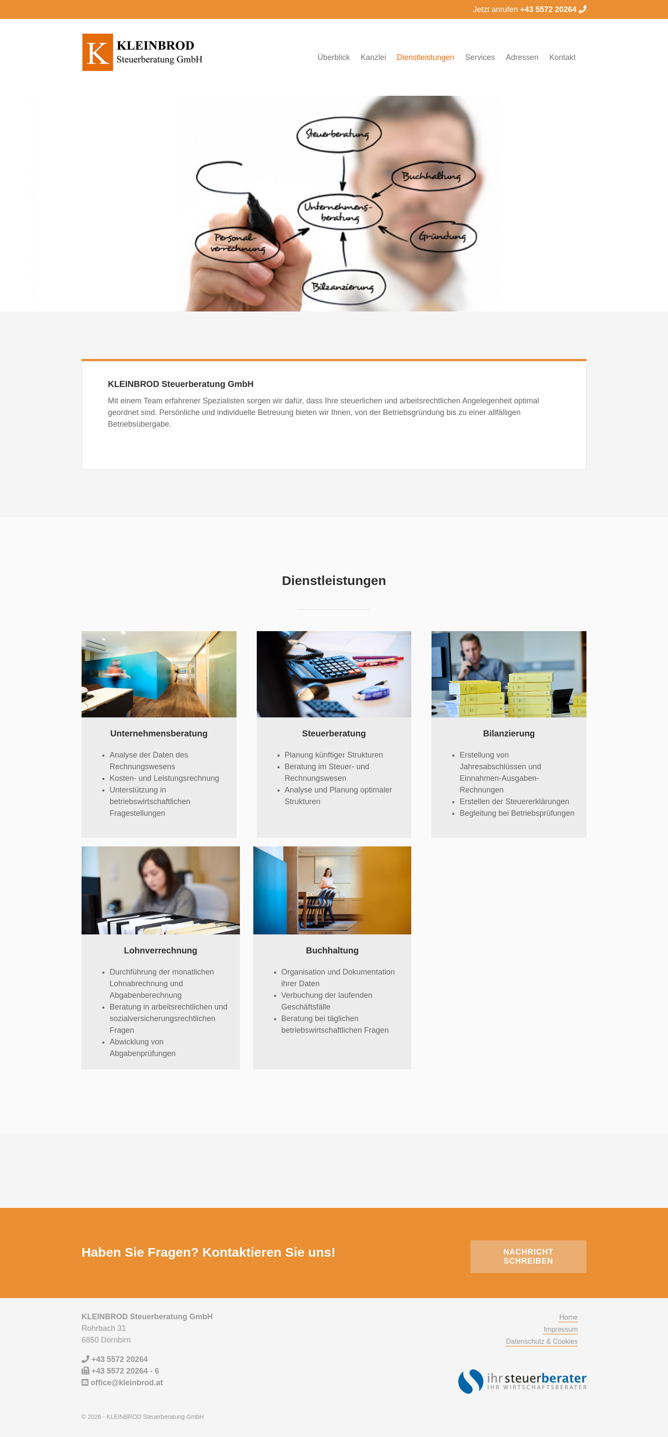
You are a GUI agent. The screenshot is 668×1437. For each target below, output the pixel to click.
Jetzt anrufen (529, 9)
